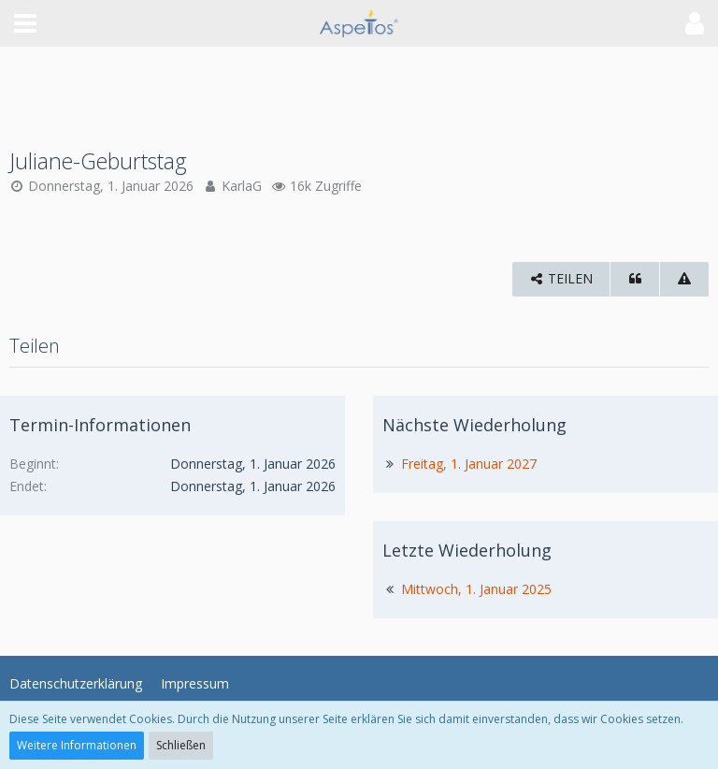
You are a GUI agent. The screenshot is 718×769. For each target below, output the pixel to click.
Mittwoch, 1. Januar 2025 (476, 589)
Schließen (181, 745)
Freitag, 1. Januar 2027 (469, 463)
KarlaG (242, 186)
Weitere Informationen (76, 745)
